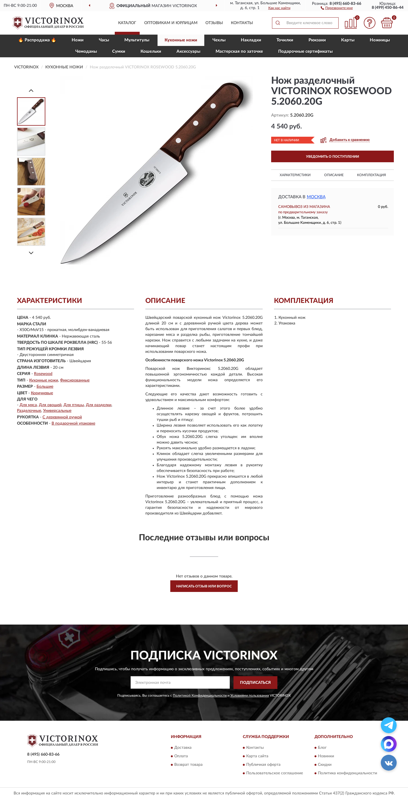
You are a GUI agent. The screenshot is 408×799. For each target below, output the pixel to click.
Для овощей (50, 405)
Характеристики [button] (295, 175)
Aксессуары (188, 51)
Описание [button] (334, 175)
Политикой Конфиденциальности (200, 695)
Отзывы (214, 23)
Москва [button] (316, 197)
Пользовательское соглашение (274, 773)
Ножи (78, 40)
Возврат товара (188, 765)
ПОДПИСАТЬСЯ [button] (255, 683)
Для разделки (98, 405)
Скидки (325, 765)
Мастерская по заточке (239, 51)
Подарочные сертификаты (305, 51)
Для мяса (28, 405)
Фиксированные (75, 380)
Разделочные (29, 411)
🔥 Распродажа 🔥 (37, 40)
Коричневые (42, 393)
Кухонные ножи (181, 40)
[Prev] (31, 90)
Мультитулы (136, 40)
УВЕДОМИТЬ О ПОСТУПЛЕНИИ (332, 156)
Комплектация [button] (371, 175)
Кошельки (151, 51)
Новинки (326, 756)
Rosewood (43, 374)
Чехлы (219, 40)
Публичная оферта (263, 765)
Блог (322, 748)
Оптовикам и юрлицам (170, 23)
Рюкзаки (317, 40)
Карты (347, 40)
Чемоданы (86, 51)
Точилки (285, 40)
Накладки (251, 40)
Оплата (181, 756)
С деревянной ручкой (62, 417)
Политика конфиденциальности (347, 773)
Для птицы (73, 405)
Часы (104, 40)
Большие (45, 387)
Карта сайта (257, 756)
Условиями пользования (249, 695)
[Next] (31, 253)
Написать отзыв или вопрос (204, 586)
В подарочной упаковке (73, 423)
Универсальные (57, 411)
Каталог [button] (127, 23)
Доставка (183, 748)
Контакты (242, 23)
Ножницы (380, 40)
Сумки (118, 51)
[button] (337, 7)
